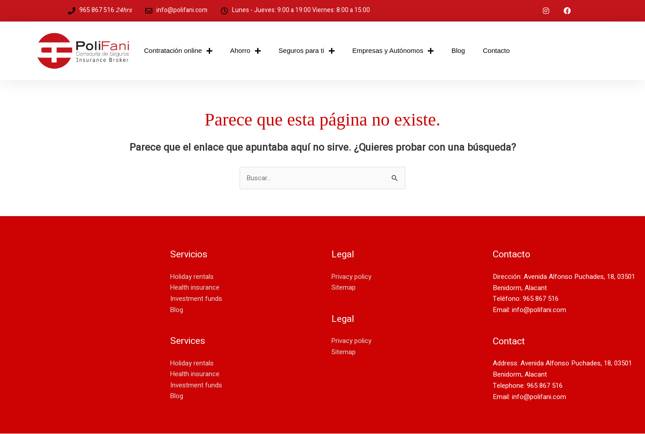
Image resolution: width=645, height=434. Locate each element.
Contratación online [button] (178, 51)
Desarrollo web (31, 329)
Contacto (496, 50)
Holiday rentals (192, 277)
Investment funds (196, 299)
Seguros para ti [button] (307, 51)
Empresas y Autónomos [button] (393, 51)
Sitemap (343, 288)
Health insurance (195, 288)
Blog (458, 50)
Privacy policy (351, 277)
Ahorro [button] (245, 51)
